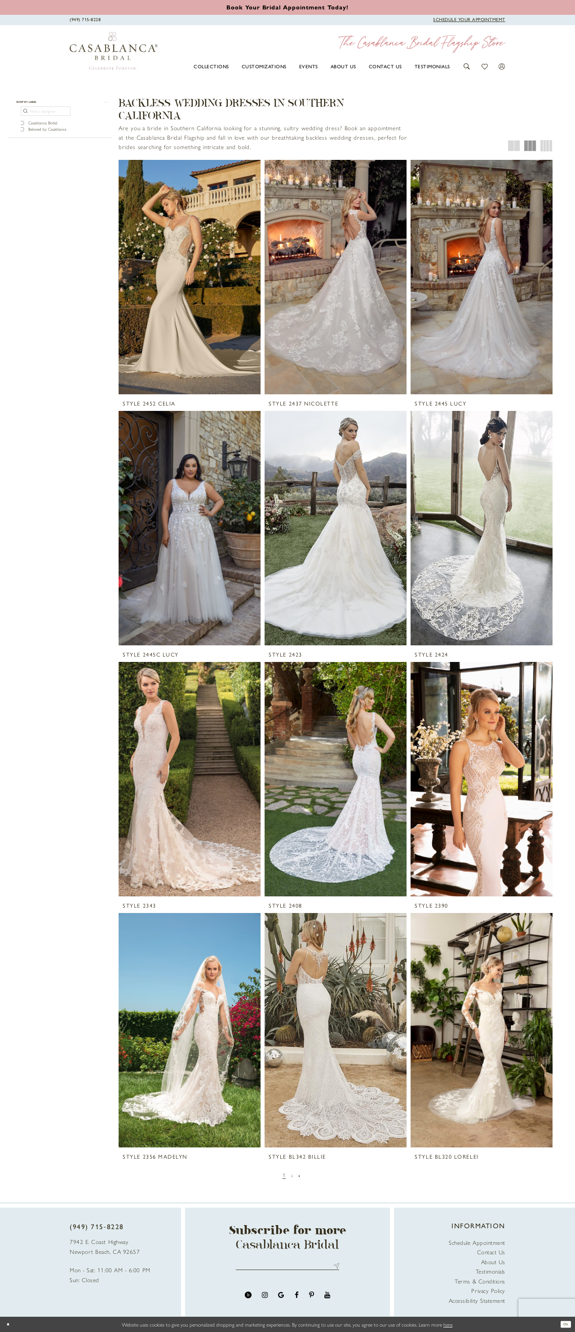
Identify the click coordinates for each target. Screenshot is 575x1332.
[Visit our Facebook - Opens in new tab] (297, 1299)
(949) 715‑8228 (97, 1226)
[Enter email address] (288, 1268)
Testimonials (490, 1271)
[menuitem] (211, 66)
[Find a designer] (45, 116)
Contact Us (491, 1252)
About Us (493, 1261)
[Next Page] (302, 1175)
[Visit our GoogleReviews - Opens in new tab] (281, 1299)
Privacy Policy (488, 1290)
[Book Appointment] (469, 19)
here (447, 1324)
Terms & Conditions (480, 1281)
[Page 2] (292, 1175)
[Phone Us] (85, 19)
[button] (467, 66)
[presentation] (190, 277)
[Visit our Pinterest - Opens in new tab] (311, 1299)
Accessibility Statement (477, 1300)
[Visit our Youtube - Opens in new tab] (327, 1299)
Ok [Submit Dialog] (563, 1324)
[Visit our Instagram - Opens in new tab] (265, 1299)
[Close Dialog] (10, 1324)
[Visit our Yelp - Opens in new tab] (248, 1299)
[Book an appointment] (287, 7)
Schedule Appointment (477, 1242)
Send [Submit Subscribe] (335, 1268)
